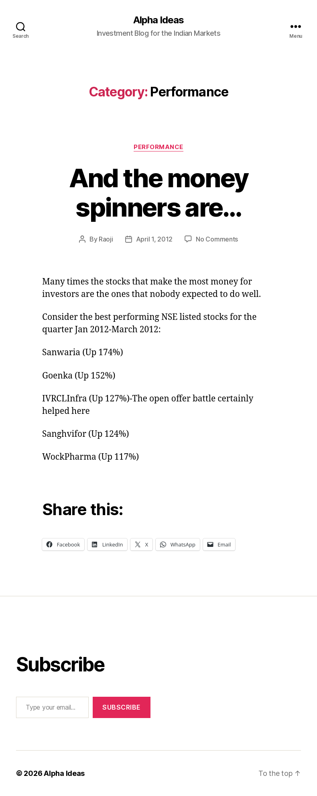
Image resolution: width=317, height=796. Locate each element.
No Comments (217, 239)
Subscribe (121, 707)
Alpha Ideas (158, 20)
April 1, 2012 (154, 239)
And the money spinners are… (158, 192)
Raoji (106, 239)
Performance (158, 147)
